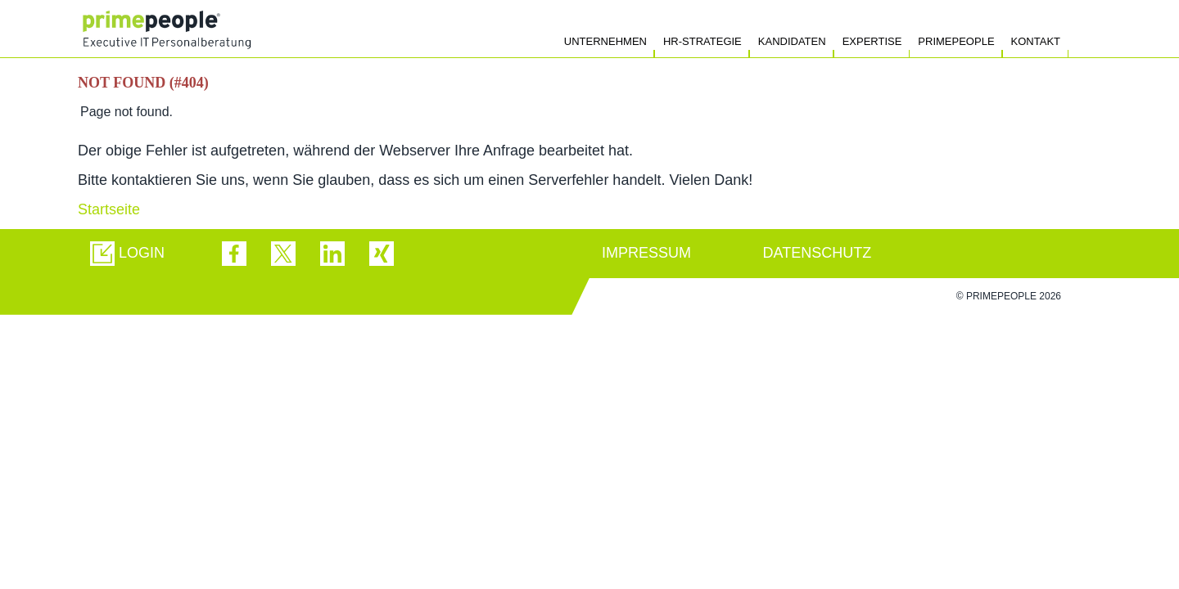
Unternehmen (605, 41)
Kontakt (1035, 41)
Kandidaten (792, 41)
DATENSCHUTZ (817, 253)
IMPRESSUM (646, 253)
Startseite (109, 209)
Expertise (872, 41)
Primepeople (956, 41)
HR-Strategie (702, 41)
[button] (127, 253)
